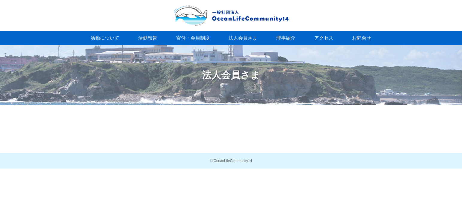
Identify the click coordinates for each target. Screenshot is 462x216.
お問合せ (361, 37)
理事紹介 (285, 37)
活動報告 (147, 37)
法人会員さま (243, 37)
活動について (104, 37)
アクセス (323, 37)
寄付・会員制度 (193, 37)
